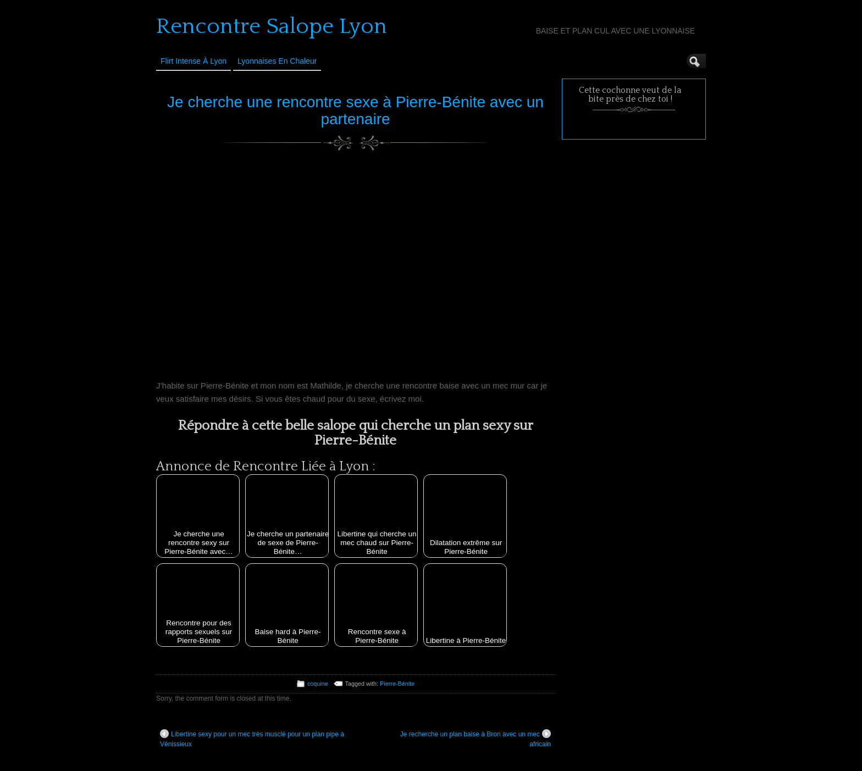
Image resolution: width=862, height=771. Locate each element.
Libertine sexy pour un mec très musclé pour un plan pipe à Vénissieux (252, 738)
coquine (317, 683)
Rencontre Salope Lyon (271, 26)
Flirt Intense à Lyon (193, 61)
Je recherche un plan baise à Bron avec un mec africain (475, 738)
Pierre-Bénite (397, 683)
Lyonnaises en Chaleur (277, 61)
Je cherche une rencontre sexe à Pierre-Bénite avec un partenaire (355, 110)
